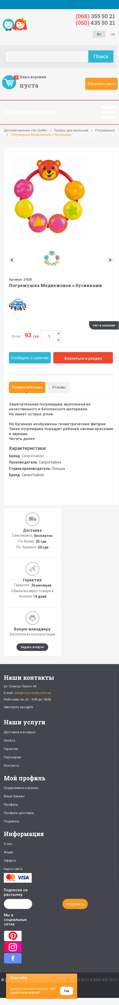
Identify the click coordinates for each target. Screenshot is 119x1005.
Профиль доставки (19, 813)
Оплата (9, 740)
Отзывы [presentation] (59, 387)
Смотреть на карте (18, 707)
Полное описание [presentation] (27, 387)
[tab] (27, 387)
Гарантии (11, 749)
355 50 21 (95, 16)
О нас (8, 844)
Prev (11, 260)
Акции (8, 852)
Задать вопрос (32, 647)
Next (110, 260)
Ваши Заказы (14, 796)
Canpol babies (33, 456)
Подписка (11, 821)
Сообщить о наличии (29, 358)
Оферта (10, 860)
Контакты (11, 765)
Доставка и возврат (20, 732)
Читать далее (22, 438)
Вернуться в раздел (83, 358)
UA (112, 34)
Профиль (11, 804)
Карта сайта (13, 869)
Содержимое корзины (21, 788)
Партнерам (12, 757)
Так (66, 991)
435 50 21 (95, 22)
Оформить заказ (101, 84)
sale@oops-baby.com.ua (32, 693)
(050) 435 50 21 (105, 980)
